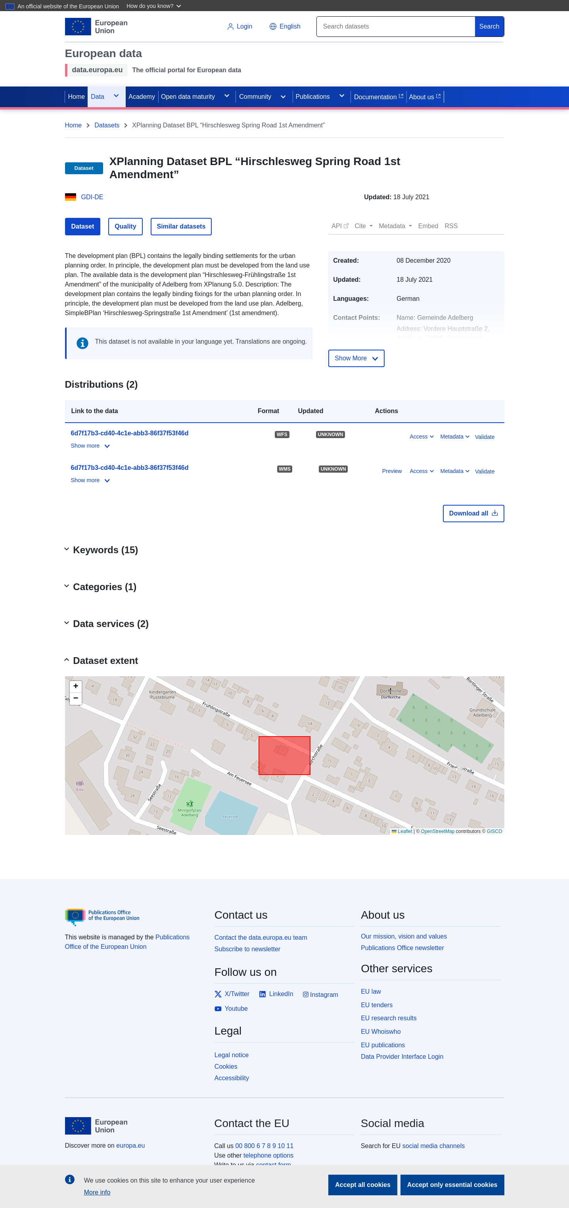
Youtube (231, 1008)
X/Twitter (232, 994)
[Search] (396, 27)
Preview (392, 471)
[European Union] (135, 1126)
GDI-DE (92, 197)
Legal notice (232, 1055)
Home (73, 125)
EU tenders (377, 1005)
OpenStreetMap (438, 831)
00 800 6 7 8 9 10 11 (265, 1146)
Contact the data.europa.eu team (261, 937)
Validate (485, 437)
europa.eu (130, 1145)
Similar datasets (181, 226)
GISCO (494, 831)
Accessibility (232, 1078)
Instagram (321, 994)
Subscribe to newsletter (247, 949)
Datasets (106, 125)
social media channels (433, 1146)
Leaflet (402, 831)
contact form (273, 1165)
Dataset (82, 226)
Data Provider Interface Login (402, 1056)
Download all (473, 513)
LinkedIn (276, 994)
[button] (154, 5)
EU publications (383, 1045)
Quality (125, 226)
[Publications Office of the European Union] (135, 911)
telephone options (268, 1155)
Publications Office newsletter (402, 947)
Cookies (226, 1066)
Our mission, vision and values (404, 936)
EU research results (389, 1018)
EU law (371, 991)
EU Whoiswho (380, 1031)
